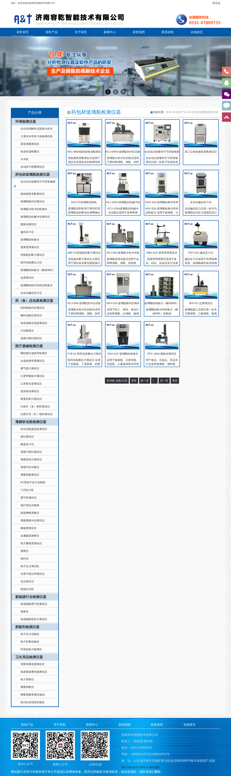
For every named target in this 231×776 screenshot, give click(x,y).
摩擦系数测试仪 (28, 474)
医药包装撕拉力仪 (29, 262)
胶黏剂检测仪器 (27, 627)
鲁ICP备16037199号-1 (134, 767)
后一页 (164, 380)
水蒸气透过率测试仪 (31, 573)
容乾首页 (22, 32)
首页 (169, 112)
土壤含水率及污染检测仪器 (35, 136)
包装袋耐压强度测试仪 (32, 323)
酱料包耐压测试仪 (29, 315)
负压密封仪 (25, 581)
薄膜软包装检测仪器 (30, 422)
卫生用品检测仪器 (29, 657)
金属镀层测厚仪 (28, 535)
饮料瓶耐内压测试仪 (31, 307)
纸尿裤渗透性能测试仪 (32, 671)
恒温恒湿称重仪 (28, 151)
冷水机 (22, 159)
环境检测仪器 (25, 121)
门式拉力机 (25, 489)
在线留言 (197, 32)
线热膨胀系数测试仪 (31, 193)
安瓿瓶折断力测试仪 (31, 254)
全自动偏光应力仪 (29, 292)
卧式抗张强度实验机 (31, 702)
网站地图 (154, 767)
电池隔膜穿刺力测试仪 (32, 619)
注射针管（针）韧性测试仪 (35, 414)
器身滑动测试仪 (28, 391)
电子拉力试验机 (28, 634)
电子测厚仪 (25, 679)
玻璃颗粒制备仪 (28, 239)
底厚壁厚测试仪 (28, 247)
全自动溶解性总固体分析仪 (35, 128)
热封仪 (22, 558)
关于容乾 (81, 32)
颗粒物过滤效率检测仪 (32, 353)
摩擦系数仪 (25, 687)
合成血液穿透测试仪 (31, 360)
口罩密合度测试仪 (29, 383)
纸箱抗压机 (25, 589)
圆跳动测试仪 (26, 224)
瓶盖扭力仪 (25, 444)
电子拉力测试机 (28, 566)
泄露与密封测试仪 (29, 338)
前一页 (145, 380)
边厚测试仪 (25, 277)
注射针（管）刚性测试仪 (33, 406)
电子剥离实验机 (28, 641)
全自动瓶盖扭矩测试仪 (32, 428)
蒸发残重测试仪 (28, 143)
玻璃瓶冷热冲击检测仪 (32, 209)
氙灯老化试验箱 (28, 505)
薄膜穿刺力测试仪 (29, 459)
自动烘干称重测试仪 (31, 166)
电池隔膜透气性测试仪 (32, 603)
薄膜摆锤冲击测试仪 (31, 520)
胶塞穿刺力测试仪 (29, 398)
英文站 (216, 3)
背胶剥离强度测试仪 (31, 664)
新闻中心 (110, 32)
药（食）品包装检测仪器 (34, 301)
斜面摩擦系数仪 (28, 512)
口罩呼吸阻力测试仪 (31, 376)
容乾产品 (51, 32)
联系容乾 (168, 32)
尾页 (175, 380)
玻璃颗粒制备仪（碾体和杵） (36, 270)
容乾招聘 (139, 32)
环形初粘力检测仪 (29, 649)
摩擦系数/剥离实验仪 (31, 694)
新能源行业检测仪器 (30, 597)
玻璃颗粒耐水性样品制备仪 (35, 285)
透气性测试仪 (26, 497)
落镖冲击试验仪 (28, 467)
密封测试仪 (25, 436)
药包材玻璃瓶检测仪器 (32, 174)
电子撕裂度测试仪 (29, 543)
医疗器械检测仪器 (29, 346)
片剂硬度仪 (25, 330)
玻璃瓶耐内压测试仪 (31, 201)
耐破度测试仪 (26, 528)
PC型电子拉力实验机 (31, 482)
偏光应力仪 (25, 231)
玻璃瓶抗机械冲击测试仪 (33, 216)
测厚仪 (22, 550)
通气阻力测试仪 (28, 368)
